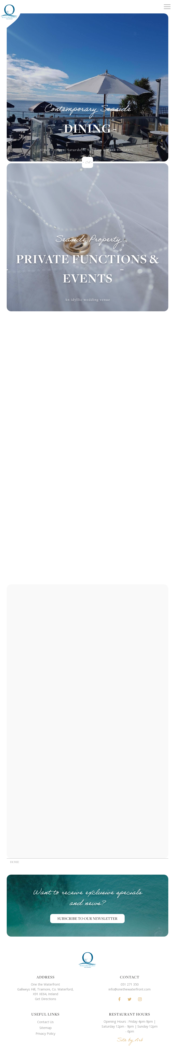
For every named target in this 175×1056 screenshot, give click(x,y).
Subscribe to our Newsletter (87, 918)
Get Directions (45, 999)
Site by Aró (130, 1040)
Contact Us (45, 1022)
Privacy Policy (45, 1033)
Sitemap (45, 1028)
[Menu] (167, 7)
